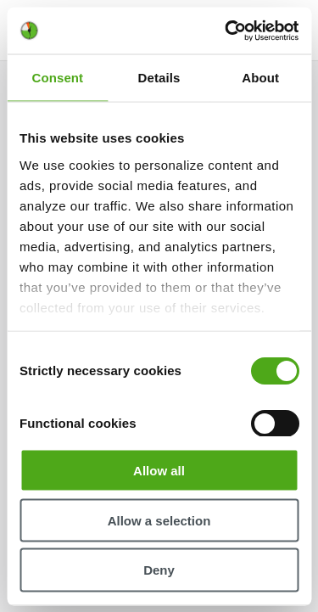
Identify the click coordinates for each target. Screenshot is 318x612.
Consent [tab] (57, 77)
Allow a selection (159, 520)
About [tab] (260, 77)
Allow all (159, 470)
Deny (159, 570)
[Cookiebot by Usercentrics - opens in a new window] (226, 31)
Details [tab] (159, 77)
